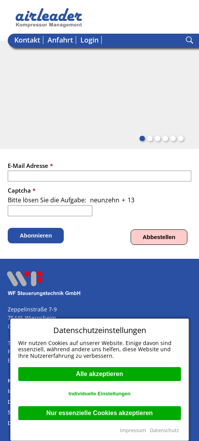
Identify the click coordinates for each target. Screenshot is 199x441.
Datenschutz (164, 430)
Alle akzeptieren (99, 374)
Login (89, 40)
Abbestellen (159, 237)
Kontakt (27, 40)
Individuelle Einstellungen (99, 394)
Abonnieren (36, 235)
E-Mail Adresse (30, 165)
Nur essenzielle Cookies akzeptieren (99, 413)
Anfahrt (60, 40)
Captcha (22, 190)
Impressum (133, 430)
